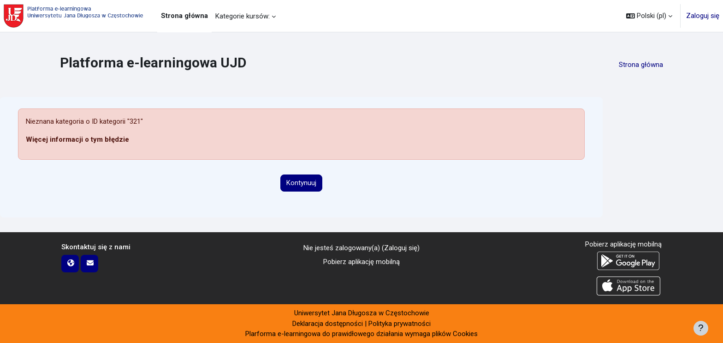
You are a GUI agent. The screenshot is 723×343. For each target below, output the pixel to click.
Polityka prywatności (399, 323)
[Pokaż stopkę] (700, 328)
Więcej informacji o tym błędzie (77, 139)
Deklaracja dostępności (327, 323)
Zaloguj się (702, 16)
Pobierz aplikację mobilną (361, 262)
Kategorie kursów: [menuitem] (242, 16)
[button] (649, 16)
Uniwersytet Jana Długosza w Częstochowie (361, 313)
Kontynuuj (301, 183)
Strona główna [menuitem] (184, 16)
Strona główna (641, 64)
